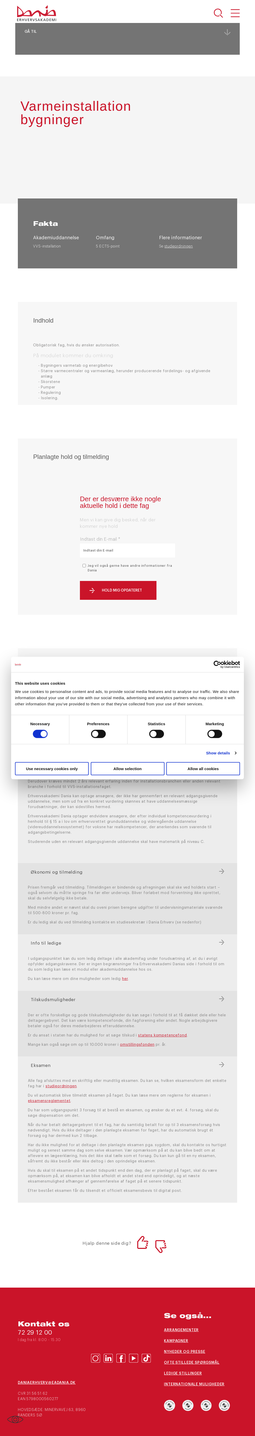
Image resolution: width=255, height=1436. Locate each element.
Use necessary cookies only (52, 768)
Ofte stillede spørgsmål (191, 1363)
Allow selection (127, 768)
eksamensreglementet (49, 1101)
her (125, 979)
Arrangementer (181, 1330)
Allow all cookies (203, 768)
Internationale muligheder (194, 1384)
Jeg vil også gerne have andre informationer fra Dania (130, 568)
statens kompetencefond (162, 1035)
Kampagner (176, 1341)
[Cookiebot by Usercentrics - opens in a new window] (217, 664)
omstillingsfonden (137, 1045)
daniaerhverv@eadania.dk (47, 1383)
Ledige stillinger (183, 1373)
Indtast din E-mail (100, 539)
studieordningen (178, 246)
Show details (218, 753)
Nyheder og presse (184, 1352)
